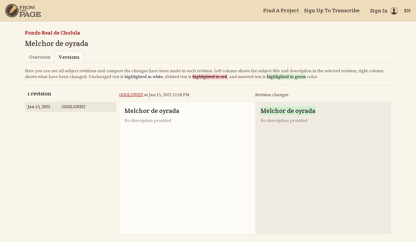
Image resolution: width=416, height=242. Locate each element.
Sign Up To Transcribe (331, 10)
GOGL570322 (131, 94)
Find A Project (281, 10)
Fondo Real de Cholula (52, 32)
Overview (39, 57)
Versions (69, 57)
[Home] (23, 10)
